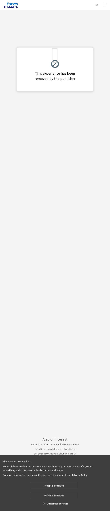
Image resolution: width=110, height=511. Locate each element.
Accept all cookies (54, 485)
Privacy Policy (79, 475)
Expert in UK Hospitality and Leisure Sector (55, 448)
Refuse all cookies (54, 495)
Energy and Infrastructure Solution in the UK (55, 453)
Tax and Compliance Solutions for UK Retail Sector (55, 444)
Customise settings (55, 503)
